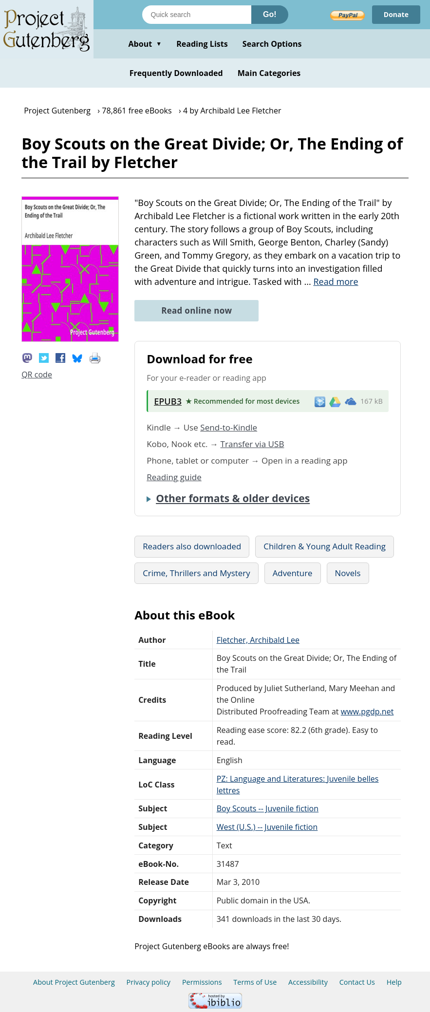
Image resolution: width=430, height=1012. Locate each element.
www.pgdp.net (367, 711)
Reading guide (174, 477)
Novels (348, 573)
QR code (36, 374)
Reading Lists (202, 43)
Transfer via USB (252, 444)
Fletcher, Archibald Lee (258, 640)
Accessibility (308, 982)
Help (394, 982)
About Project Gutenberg (74, 982)
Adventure (293, 573)
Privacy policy (149, 982)
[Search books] (196, 14)
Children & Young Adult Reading (324, 546)
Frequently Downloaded (176, 73)
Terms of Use (255, 982)
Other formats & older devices (233, 498)
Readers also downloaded (192, 546)
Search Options (272, 43)
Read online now (196, 310)
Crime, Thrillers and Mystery (196, 573)
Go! (270, 14)
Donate (396, 14)
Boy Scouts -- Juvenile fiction (267, 808)
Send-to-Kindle (228, 427)
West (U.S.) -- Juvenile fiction (267, 827)
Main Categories (269, 73)
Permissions (202, 982)
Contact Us (357, 982)
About (145, 44)
